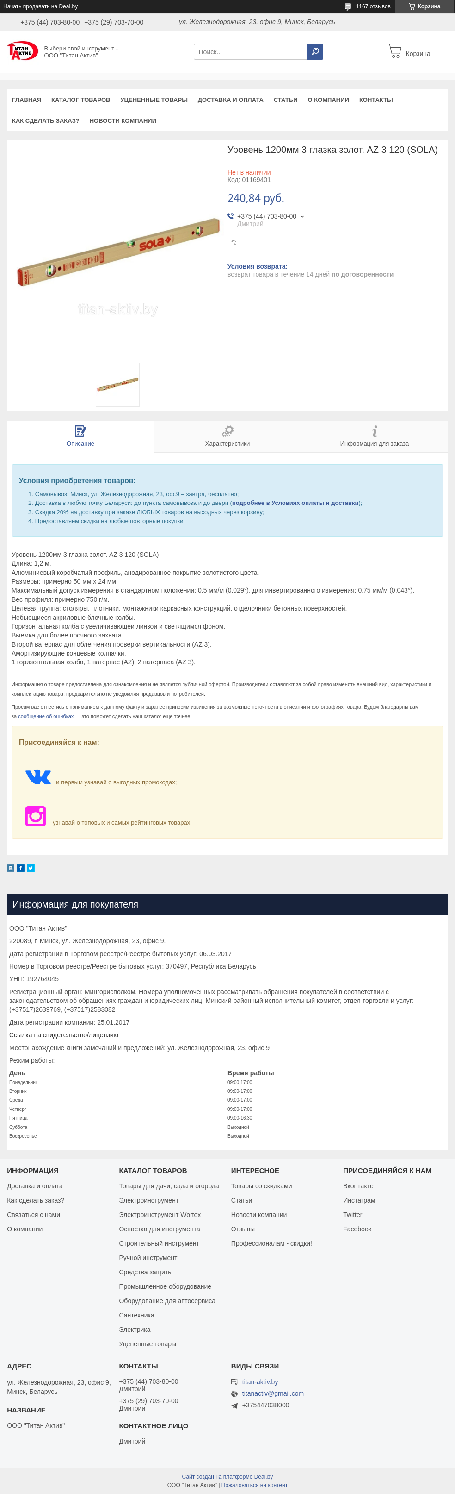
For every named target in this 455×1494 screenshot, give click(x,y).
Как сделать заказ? (46, 120)
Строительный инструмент (159, 1243)
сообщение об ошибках (46, 716)
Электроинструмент (148, 1200)
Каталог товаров (80, 99)
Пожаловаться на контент (254, 1485)
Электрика (134, 1329)
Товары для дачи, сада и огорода (169, 1186)
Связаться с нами (33, 1214)
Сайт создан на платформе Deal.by (227, 1477)
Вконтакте (358, 1186)
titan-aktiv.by (260, 1382)
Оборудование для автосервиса (167, 1301)
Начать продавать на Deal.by (40, 6)
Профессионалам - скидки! (271, 1243)
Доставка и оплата (231, 99)
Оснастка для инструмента (159, 1229)
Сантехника (136, 1315)
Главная (26, 99)
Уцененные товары (154, 99)
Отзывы (243, 1229)
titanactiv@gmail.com (273, 1393)
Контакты (376, 99)
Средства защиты (145, 1272)
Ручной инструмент (148, 1257)
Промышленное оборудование (165, 1286)
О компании (328, 99)
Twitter (352, 1214)
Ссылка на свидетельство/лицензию (63, 1035)
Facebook (357, 1229)
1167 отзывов (373, 6)
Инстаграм (359, 1200)
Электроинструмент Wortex (160, 1214)
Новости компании (123, 120)
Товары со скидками (261, 1186)
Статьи (286, 99)
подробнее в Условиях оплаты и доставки (295, 502)
